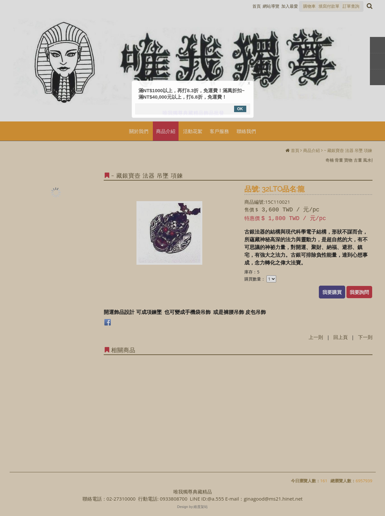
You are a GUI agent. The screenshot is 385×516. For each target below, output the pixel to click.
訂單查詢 (351, 6)
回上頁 (340, 337)
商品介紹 (311, 150)
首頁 (295, 150)
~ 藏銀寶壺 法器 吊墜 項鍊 (348, 150)
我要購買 (332, 292)
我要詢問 (359, 292)
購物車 (309, 6)
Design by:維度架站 (192, 507)
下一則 (365, 337)
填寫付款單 (329, 6)
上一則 (316, 337)
